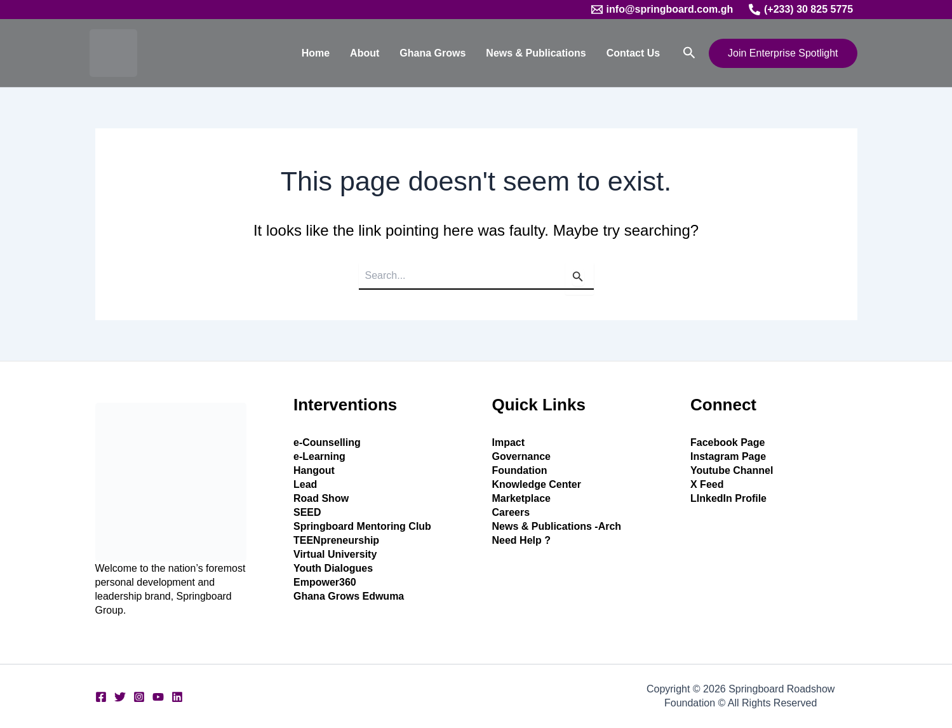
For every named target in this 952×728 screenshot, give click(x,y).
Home (316, 53)
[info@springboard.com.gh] (662, 10)
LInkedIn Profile (728, 498)
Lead (305, 484)
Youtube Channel (731, 470)
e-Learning (319, 456)
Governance (521, 456)
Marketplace (521, 498)
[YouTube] (158, 697)
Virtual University (335, 554)
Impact (508, 442)
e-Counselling (327, 442)
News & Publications (536, 53)
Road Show (321, 498)
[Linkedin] (177, 697)
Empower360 (324, 582)
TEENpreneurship (336, 540)
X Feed (706, 484)
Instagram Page (728, 456)
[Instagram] (139, 697)
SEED (307, 512)
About (364, 53)
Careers (511, 512)
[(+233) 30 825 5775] (801, 10)
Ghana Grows (432, 53)
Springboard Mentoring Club (362, 526)
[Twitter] (120, 697)
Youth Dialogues (333, 568)
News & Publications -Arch (557, 526)
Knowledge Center (536, 484)
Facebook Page (727, 442)
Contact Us (633, 53)
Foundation (519, 470)
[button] (689, 53)
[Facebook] (101, 697)
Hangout (314, 470)
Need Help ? (521, 540)
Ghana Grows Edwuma (348, 596)
